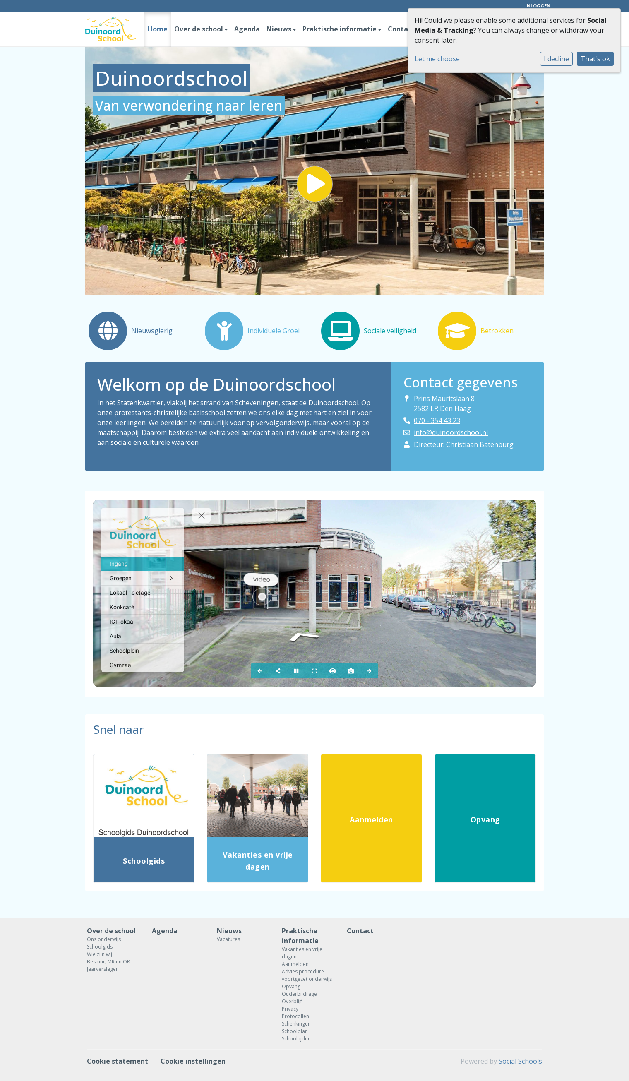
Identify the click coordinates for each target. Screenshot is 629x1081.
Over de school (199, 29)
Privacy (290, 1008)
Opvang (291, 986)
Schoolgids (100, 946)
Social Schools (520, 1061)
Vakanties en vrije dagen (302, 953)
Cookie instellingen (193, 1061)
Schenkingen (296, 1023)
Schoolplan (295, 1031)
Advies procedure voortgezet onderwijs (307, 975)
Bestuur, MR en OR (108, 961)
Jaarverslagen (103, 969)
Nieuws (279, 29)
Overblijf (292, 1001)
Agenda (247, 29)
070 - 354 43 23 (437, 420)
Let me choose (437, 58)
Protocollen (295, 1016)
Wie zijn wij (99, 954)
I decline (556, 58)
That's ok (595, 58)
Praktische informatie (340, 29)
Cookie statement (117, 1061)
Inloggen (537, 5)
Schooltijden (296, 1038)
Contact (401, 29)
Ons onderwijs (104, 939)
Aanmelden (295, 964)
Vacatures (228, 939)
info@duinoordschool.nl (451, 432)
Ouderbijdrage (299, 993)
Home (158, 29)
